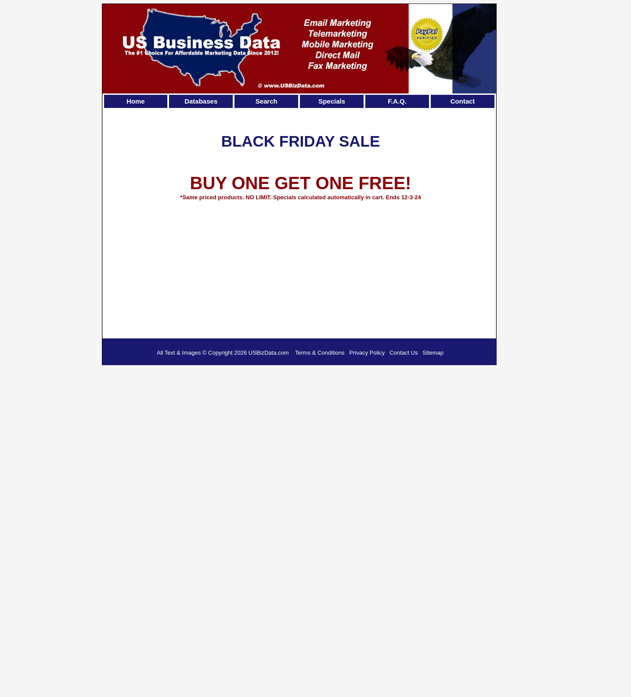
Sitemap (433, 352)
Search (267, 101)
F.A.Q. (397, 101)
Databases (200, 101)
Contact (463, 101)
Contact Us (403, 352)
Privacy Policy (367, 352)
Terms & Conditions (320, 352)
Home (135, 101)
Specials (331, 101)
